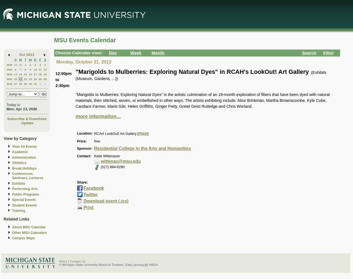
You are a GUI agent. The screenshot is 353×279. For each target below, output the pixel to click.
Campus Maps (23, 238)
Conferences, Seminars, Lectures (27, 176)
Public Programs (25, 194)
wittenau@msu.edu (121, 161)
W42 (9, 74)
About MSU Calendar (29, 227)
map (142, 133)
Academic (20, 152)
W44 (9, 83)
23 (30, 79)
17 (35, 74)
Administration (24, 158)
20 (15, 79)
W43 (9, 79)
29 (15, 64)
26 (45, 79)
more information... (98, 116)
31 (35, 83)
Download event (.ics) (106, 201)
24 (35, 79)
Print (88, 207)
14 (20, 74)
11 (40, 69)
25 (40, 79)
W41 (9, 69)
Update (27, 123)
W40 (9, 64)
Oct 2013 (26, 55)
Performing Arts (25, 189)
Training (18, 211)
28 (20, 83)
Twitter (90, 194)
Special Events (24, 200)
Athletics (19, 163)
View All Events (24, 147)
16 (30, 74)
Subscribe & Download (27, 119)
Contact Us (77, 261)
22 (25, 79)
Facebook (93, 188)
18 (40, 74)
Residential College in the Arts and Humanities (142, 148)
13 (15, 74)
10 (35, 69)
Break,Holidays (24, 168)
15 (25, 74)
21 (20, 79)
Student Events (24, 205)
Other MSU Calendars (29, 233)
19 (45, 74)
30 (20, 64)
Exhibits (18, 184)
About (63, 261)
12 (45, 69)
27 (15, 83)
